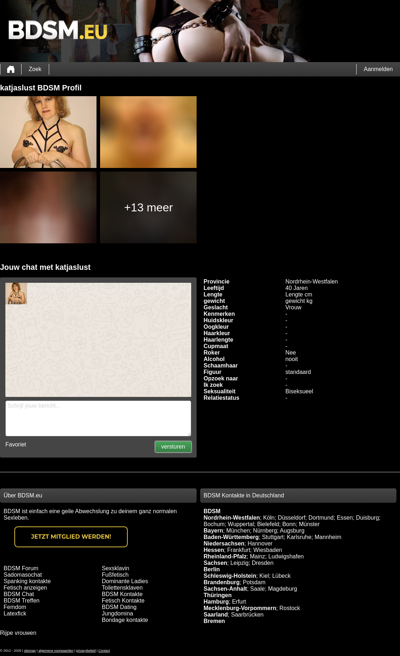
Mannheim (328, 537)
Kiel (264, 576)
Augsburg (292, 531)
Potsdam (254, 582)
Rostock (289, 608)
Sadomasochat (23, 575)
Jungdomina (117, 613)
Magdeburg (282, 589)
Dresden (262, 563)
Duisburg (367, 518)
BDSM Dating (119, 607)
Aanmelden (378, 69)
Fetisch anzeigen (25, 588)
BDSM (212, 511)
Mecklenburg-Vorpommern (240, 608)
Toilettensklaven (122, 588)
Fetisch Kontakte (123, 601)
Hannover (260, 543)
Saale (257, 589)
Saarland (216, 615)
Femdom (15, 607)
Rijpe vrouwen (18, 633)
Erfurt (239, 602)
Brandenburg (222, 582)
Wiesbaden (267, 550)
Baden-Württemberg (231, 537)
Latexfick (15, 613)
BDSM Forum (21, 568)
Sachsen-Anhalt (225, 589)
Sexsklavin (115, 568)
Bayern (213, 531)
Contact (104, 650)
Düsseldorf (291, 518)
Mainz (257, 556)
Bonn (289, 524)
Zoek (35, 69)
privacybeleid (85, 650)
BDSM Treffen (21, 601)
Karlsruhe (299, 537)
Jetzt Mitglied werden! (71, 536)
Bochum (214, 524)
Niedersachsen (224, 543)
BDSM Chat (19, 594)
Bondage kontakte (125, 620)
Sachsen (215, 563)
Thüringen (218, 595)
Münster (309, 524)
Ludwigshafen (286, 556)
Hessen (214, 550)
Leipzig (239, 563)
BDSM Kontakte (122, 594)
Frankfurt (238, 550)
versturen (173, 447)
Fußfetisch (115, 575)
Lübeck (281, 576)
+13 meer (148, 207)
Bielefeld (268, 524)
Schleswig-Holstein (230, 576)
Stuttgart (272, 537)
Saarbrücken (247, 615)
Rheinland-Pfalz (225, 556)
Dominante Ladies (125, 581)
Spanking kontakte (27, 581)
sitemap (30, 650)
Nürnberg (265, 531)
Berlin (212, 569)
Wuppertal (241, 524)
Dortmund (321, 518)
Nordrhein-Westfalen (232, 518)
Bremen (214, 621)
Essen (345, 518)
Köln (268, 518)
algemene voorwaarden (56, 650)
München (238, 531)
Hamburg (216, 602)
